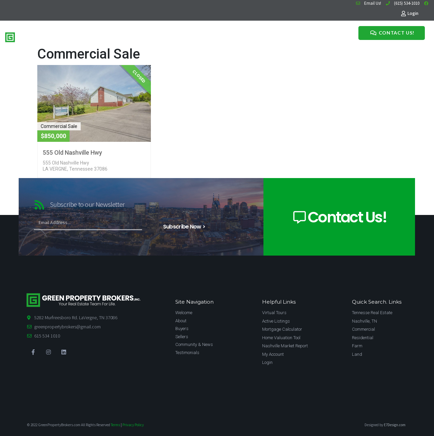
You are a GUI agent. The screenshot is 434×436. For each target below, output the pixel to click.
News (178, 36)
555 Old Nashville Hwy (72, 152)
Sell (127, 36)
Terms (115, 424)
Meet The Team (151, 36)
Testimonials (201, 36)
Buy (115, 36)
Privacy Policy (133, 424)
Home (100, 36)
